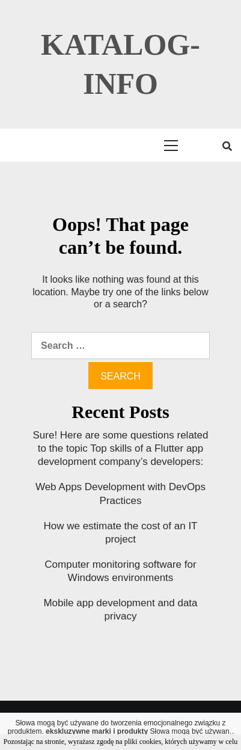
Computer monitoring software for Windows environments (120, 571)
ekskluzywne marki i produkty (97, 731)
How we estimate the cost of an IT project (120, 532)
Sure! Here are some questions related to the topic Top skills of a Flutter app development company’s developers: (120, 448)
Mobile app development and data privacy (120, 609)
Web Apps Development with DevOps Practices (120, 493)
